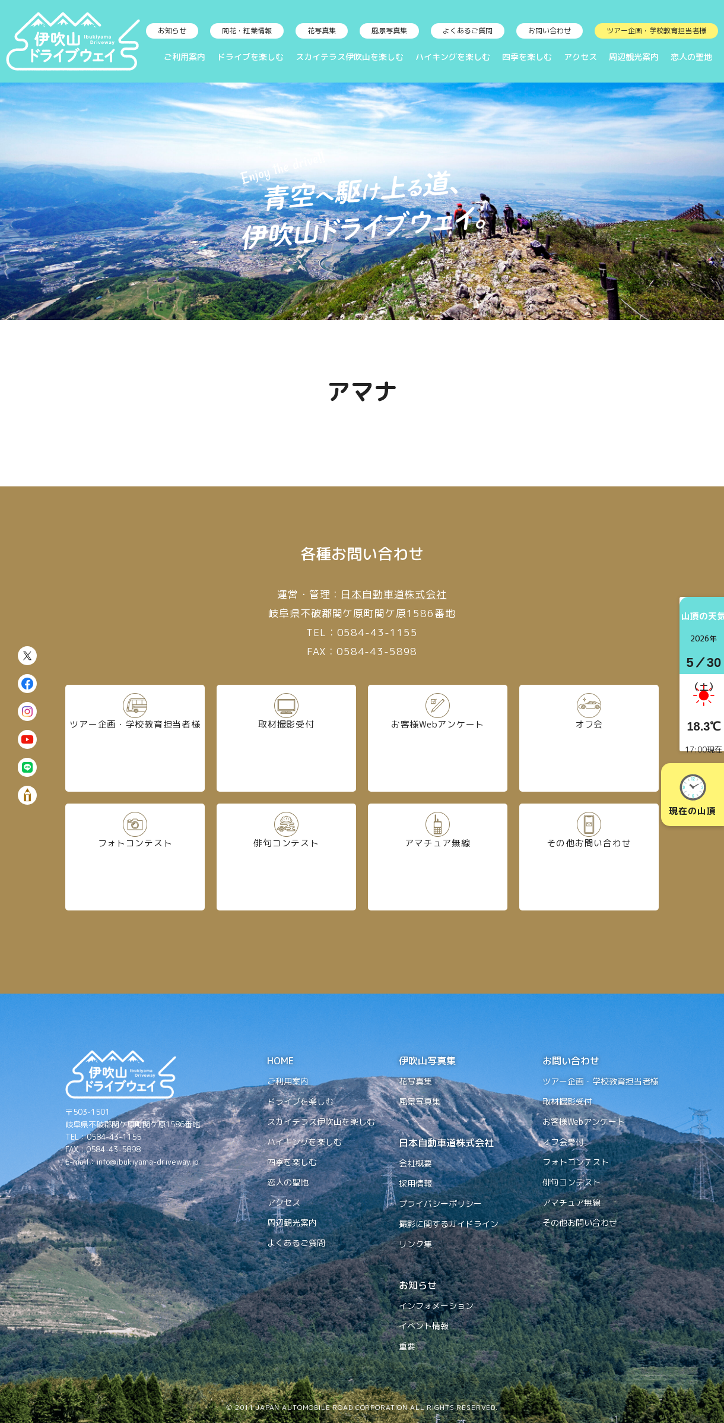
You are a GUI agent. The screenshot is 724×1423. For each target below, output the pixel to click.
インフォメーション (436, 1305)
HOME (280, 1060)
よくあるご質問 (468, 31)
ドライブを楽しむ (250, 56)
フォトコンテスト (135, 856)
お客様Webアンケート (437, 738)
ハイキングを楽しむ (452, 56)
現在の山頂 (692, 795)
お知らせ (172, 31)
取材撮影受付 (286, 738)
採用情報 (415, 1183)
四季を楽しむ (527, 56)
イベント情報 (424, 1326)
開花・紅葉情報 (247, 31)
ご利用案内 (184, 56)
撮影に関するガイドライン (448, 1223)
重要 (407, 1346)
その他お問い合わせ (589, 856)
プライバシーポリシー (440, 1203)
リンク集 (415, 1244)
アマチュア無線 (437, 856)
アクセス (580, 56)
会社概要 (415, 1163)
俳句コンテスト (286, 856)
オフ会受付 (563, 1141)
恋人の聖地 (691, 56)
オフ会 (589, 738)
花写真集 (321, 31)
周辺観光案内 (634, 56)
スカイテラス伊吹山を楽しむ (350, 56)
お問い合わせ (549, 31)
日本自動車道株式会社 (394, 594)
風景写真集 (389, 31)
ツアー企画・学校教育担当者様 (656, 31)
